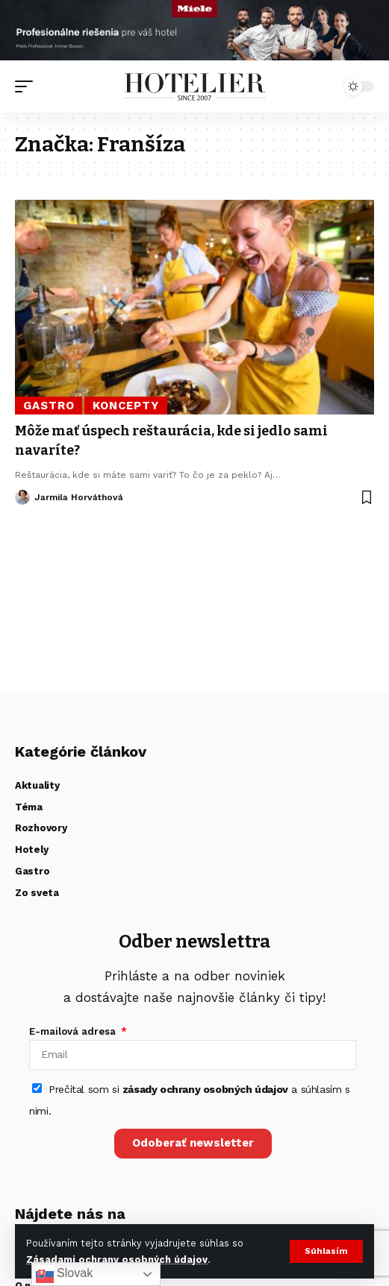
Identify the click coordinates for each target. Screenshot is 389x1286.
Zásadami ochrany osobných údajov (117, 1259)
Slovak (64, 1274)
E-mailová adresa (74, 1031)
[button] (326, 1251)
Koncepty (126, 405)
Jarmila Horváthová (78, 497)
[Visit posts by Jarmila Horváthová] (22, 497)
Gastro (49, 405)
